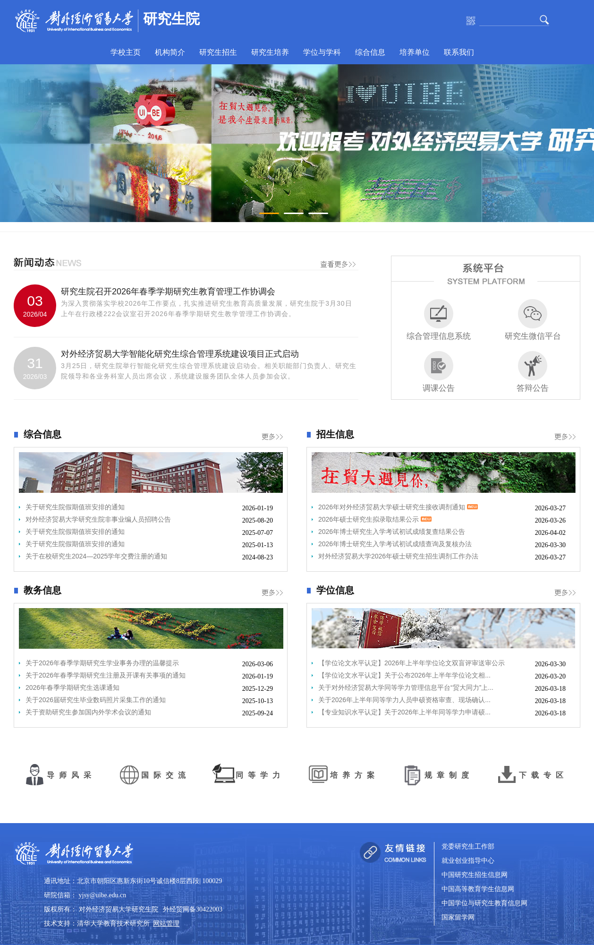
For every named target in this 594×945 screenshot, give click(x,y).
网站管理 (166, 923)
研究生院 (171, 18)
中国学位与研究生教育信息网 (484, 903)
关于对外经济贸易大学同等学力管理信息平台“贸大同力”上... (405, 687)
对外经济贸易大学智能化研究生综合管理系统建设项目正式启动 (180, 354)
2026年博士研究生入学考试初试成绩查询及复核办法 (395, 544)
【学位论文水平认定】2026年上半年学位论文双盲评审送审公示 (411, 663)
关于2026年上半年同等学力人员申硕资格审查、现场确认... (404, 700)
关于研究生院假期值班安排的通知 (75, 507)
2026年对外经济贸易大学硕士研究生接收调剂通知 (398, 507)
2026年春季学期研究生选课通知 (72, 687)
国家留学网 (458, 917)
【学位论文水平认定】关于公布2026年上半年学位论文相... (404, 675)
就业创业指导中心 (467, 860)
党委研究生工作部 (467, 846)
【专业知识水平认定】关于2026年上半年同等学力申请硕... (404, 712)
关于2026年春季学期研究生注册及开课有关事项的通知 (105, 675)
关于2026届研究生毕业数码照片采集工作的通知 (95, 700)
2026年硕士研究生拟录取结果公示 (375, 519)
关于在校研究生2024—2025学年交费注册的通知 (96, 556)
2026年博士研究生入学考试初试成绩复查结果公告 (391, 531)
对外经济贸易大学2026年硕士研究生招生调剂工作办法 (398, 556)
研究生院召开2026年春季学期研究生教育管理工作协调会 (168, 291)
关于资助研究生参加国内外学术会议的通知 (88, 712)
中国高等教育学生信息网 (477, 889)
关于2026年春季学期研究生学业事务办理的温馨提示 (102, 663)
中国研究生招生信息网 (474, 874)
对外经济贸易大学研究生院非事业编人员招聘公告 (98, 519)
